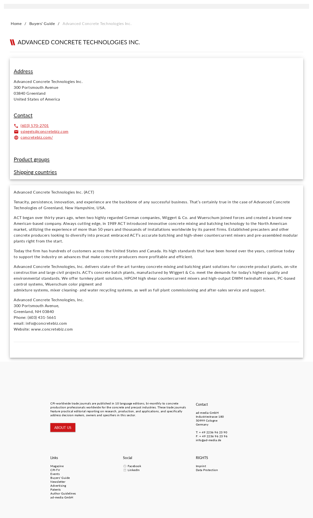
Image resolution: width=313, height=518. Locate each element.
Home (16, 23)
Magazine (57, 466)
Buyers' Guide (42, 23)
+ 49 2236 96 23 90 (213, 432)
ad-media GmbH (207, 412)
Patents (55, 489)
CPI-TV (55, 470)
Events (55, 474)
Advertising (58, 485)
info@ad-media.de (208, 440)
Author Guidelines (63, 493)
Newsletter (57, 481)
